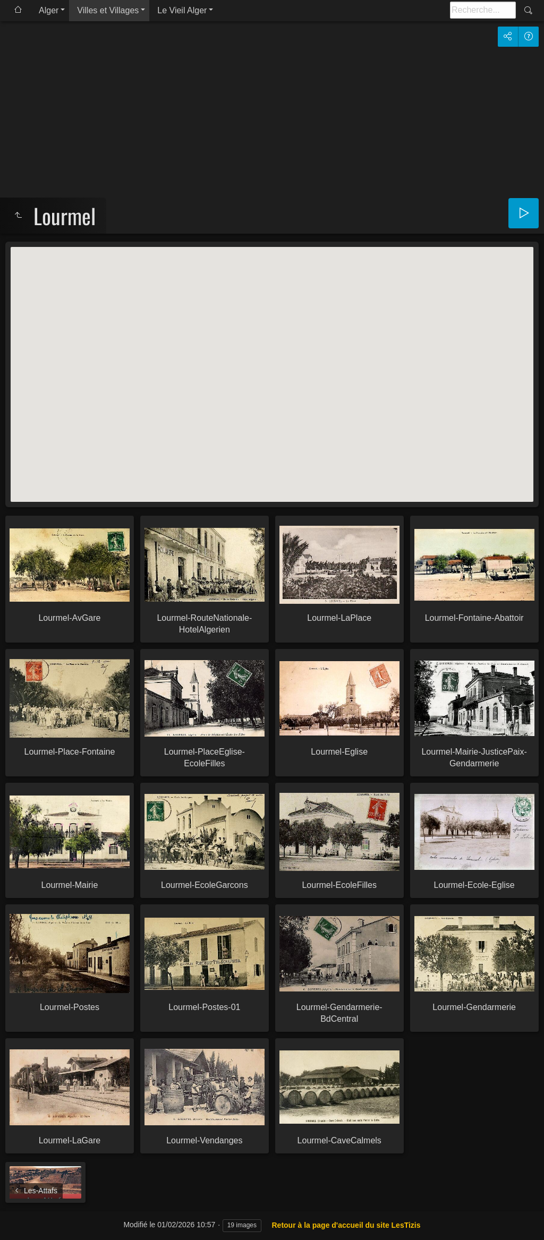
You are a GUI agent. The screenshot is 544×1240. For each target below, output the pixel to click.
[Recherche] (483, 10)
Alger (48, 10)
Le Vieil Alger (182, 10)
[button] (272, 364)
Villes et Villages (108, 10)
